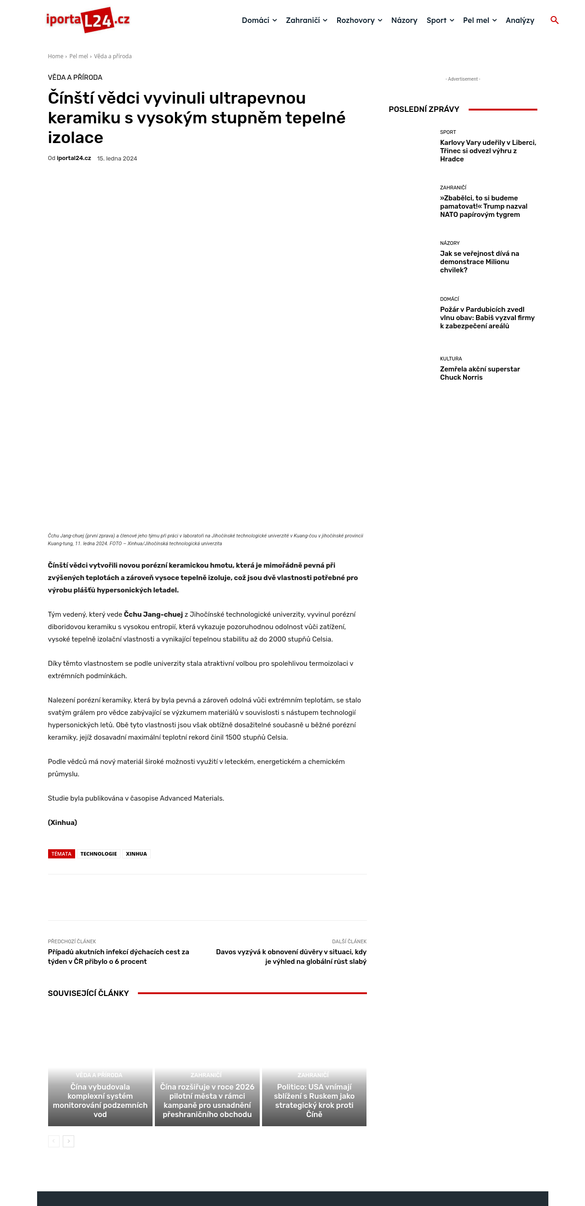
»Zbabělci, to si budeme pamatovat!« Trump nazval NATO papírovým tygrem (484, 206)
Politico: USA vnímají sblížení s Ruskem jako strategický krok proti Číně (314, 1008)
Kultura (451, 358)
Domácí (449, 299)
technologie (99, 746)
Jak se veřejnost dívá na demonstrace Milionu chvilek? (479, 261)
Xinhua (136, 746)
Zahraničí (205, 980)
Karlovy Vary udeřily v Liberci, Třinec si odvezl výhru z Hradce (488, 150)
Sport (448, 132)
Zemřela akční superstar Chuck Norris (480, 373)
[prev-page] (54, 1042)
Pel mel (78, 56)
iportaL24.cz (74, 158)
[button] (555, 21)
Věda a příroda (112, 56)
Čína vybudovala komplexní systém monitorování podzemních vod (100, 1008)
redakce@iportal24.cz (308, 1135)
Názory (450, 243)
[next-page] (68, 1042)
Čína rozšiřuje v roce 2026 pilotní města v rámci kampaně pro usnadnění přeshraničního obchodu (207, 1003)
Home (56, 56)
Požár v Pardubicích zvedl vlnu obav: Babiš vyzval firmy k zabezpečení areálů (487, 317)
